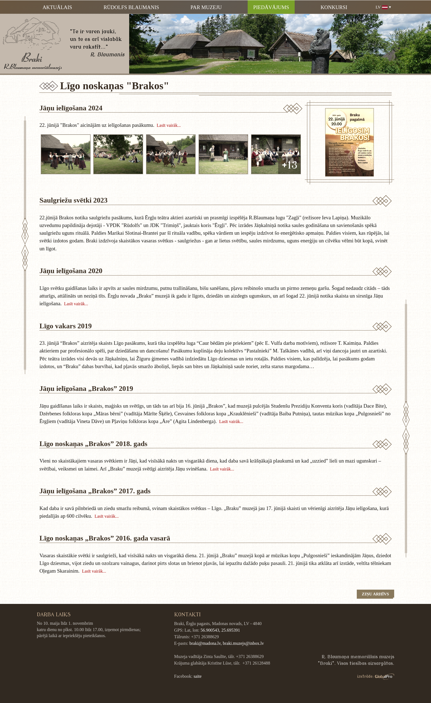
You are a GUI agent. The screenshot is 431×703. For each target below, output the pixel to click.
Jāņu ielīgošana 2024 (70, 108)
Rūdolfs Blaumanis (131, 7)
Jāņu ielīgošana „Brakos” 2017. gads (94, 491)
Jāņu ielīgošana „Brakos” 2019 (86, 389)
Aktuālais (57, 7)
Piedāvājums (271, 7)
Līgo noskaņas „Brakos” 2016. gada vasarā (104, 538)
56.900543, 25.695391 (220, 630)
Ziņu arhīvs (375, 594)
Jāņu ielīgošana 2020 (70, 271)
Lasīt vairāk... (169, 125)
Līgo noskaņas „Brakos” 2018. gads (93, 444)
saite (197, 676)
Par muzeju (206, 7)
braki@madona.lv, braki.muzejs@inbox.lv (226, 643)
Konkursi (334, 7)
